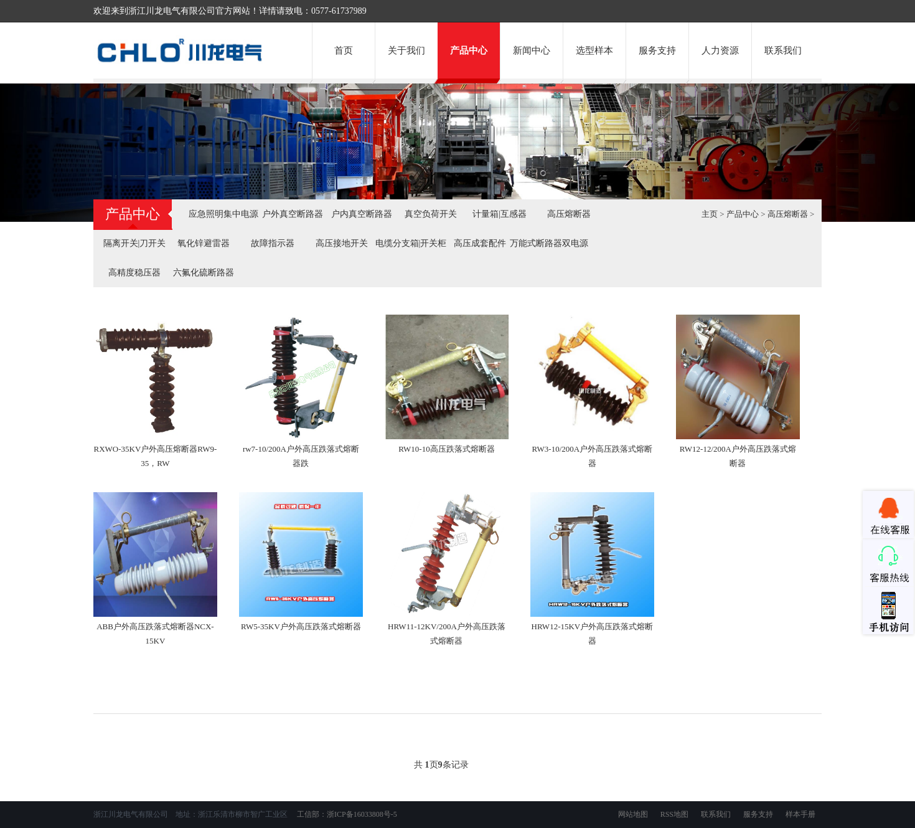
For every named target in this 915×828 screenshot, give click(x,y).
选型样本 (594, 50)
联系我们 (783, 50)
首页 (343, 50)
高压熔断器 (569, 214)
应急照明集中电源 (223, 214)
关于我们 (406, 50)
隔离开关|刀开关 (134, 243)
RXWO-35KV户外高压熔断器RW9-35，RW (155, 456)
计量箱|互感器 (499, 214)
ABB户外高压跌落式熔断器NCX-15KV (155, 633)
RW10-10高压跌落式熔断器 (446, 449)
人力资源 (720, 50)
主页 (710, 214)
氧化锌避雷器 (203, 243)
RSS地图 (674, 814)
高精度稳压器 (134, 272)
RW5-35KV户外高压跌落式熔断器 (301, 626)
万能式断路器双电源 (549, 243)
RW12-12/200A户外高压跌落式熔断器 (738, 456)
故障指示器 (272, 243)
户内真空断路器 (361, 214)
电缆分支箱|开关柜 (411, 243)
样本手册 (800, 814)
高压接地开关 (342, 243)
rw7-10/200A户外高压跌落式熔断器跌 (301, 456)
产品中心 (468, 50)
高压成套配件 (480, 243)
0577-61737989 (339, 11)
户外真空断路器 (292, 214)
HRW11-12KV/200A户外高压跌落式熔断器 (446, 633)
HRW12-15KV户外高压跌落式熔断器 (593, 633)
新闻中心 (531, 50)
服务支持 (657, 50)
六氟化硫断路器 (203, 272)
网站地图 (633, 814)
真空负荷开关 (431, 214)
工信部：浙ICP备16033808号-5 (346, 814)
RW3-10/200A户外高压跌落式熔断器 (592, 456)
